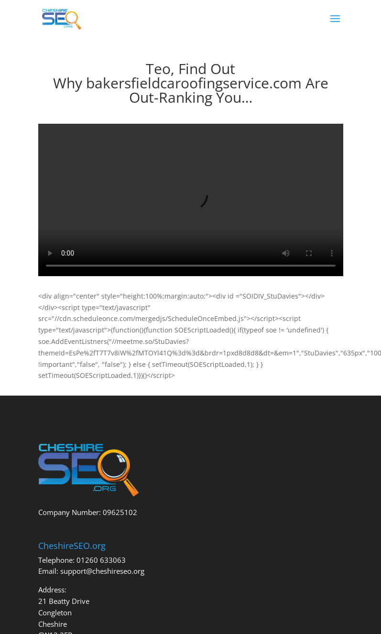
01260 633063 (101, 560)
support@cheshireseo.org (102, 571)
